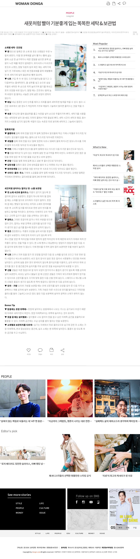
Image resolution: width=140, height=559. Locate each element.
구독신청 (20, 548)
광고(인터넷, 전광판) (81, 548)
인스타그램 (83, 502)
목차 (120, 527)
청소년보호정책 (119, 548)
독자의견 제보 (41, 548)
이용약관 (98, 548)
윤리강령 (33, 548)
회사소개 (71, 548)
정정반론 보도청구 (52, 548)
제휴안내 (91, 548)
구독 (127, 527)
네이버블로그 (98, 502)
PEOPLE (70, 13)
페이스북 (76, 502)
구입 (135, 527)
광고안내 (26, 548)
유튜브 (91, 502)
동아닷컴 (64, 548)
